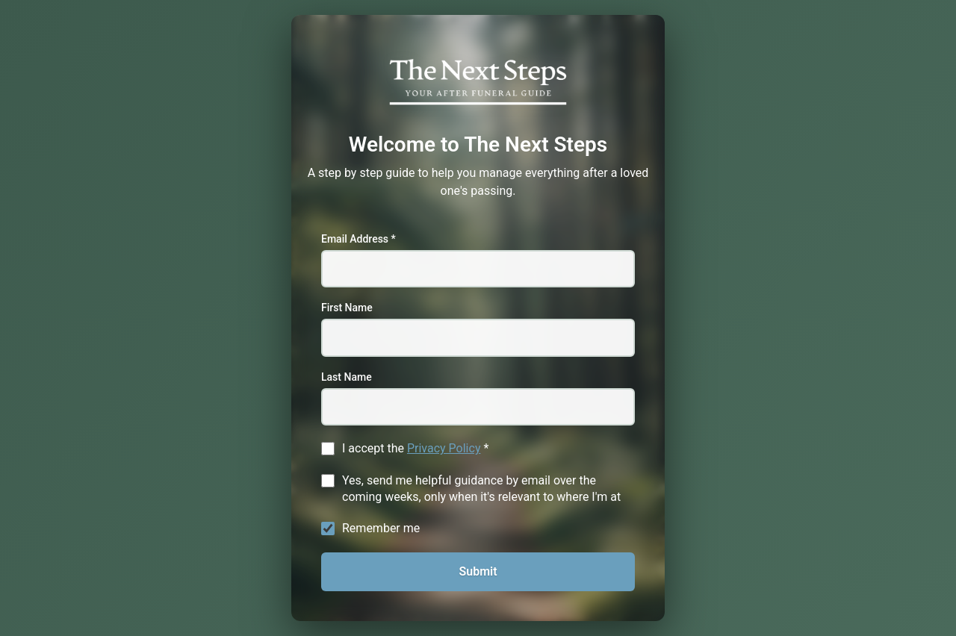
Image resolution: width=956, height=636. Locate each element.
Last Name (346, 377)
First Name (347, 307)
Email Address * (358, 239)
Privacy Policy (444, 448)
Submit (478, 571)
